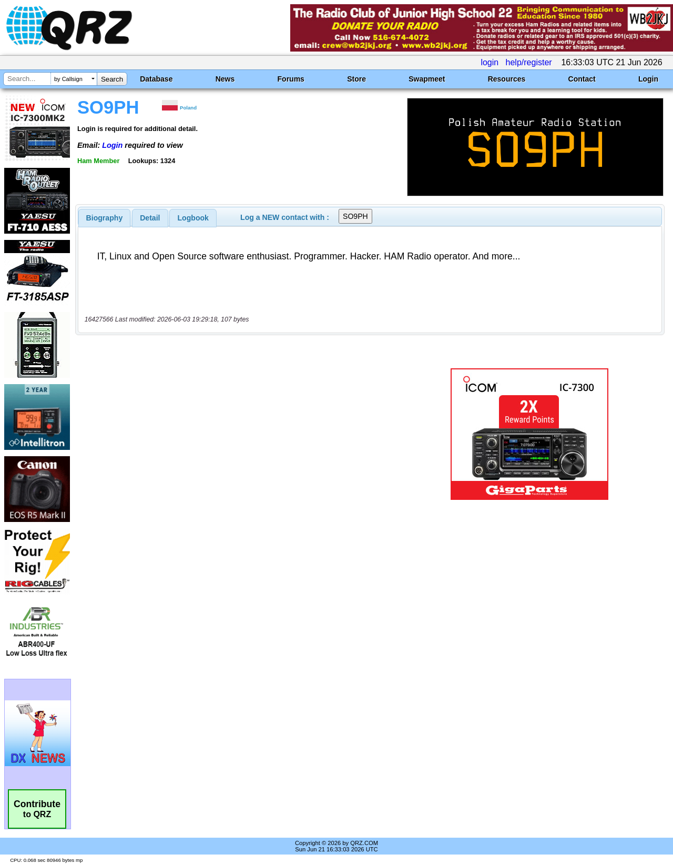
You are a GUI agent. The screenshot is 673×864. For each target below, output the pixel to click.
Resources (507, 79)
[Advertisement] (243, 434)
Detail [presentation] (150, 218)
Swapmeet (427, 79)
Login (648, 79)
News (225, 79)
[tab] (104, 218)
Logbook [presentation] (193, 218)
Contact (582, 79)
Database (156, 79)
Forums (291, 79)
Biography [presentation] (104, 218)
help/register (529, 62)
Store (356, 79)
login (489, 62)
